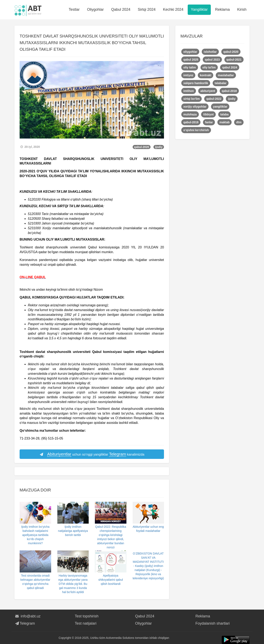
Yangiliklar (199, 9)
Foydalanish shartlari (213, 623)
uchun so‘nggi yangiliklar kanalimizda (91, 454)
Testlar (74, 9)
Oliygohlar (95, 9)
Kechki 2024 (173, 9)
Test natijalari (86, 623)
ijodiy (159, 147)
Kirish (241, 9)
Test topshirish (87, 616)
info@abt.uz (27, 616)
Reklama (222, 9)
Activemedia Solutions (120, 637)
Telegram (24, 623)
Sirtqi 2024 (147, 9)
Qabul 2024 (120, 9)
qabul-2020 (141, 147)
